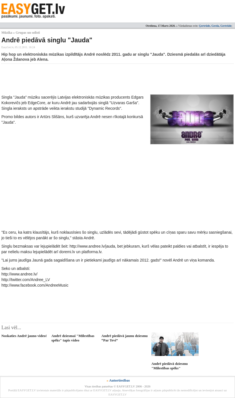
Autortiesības (119, 380)
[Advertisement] (102, 79)
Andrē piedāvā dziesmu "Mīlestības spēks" (169, 366)
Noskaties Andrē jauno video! (24, 336)
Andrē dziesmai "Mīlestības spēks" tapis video (72, 338)
